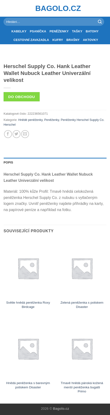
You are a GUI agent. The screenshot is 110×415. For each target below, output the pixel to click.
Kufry (58, 40)
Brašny (73, 40)
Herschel (10, 124)
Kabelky (19, 31)
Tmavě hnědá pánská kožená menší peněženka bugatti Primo (82, 387)
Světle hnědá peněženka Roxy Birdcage (28, 305)
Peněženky (59, 31)
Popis (8, 162)
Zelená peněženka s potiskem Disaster (81, 305)
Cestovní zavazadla (31, 40)
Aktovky (90, 40)
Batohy (92, 31)
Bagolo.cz (55, 8)
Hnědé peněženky (30, 120)
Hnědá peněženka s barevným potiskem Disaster (28, 385)
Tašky (77, 31)
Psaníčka (38, 31)
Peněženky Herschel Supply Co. (83, 120)
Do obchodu (21, 97)
